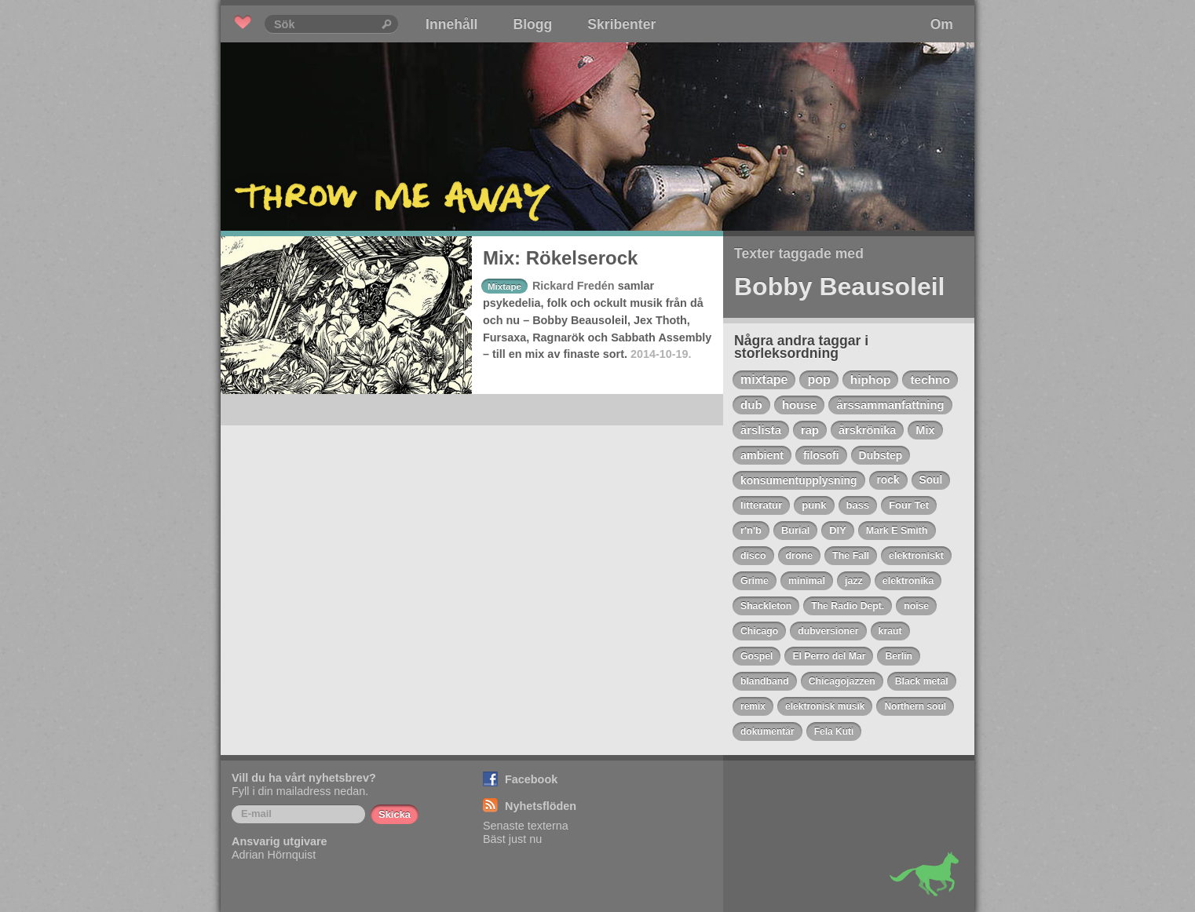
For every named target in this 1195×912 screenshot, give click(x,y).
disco (753, 555)
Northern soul (915, 706)
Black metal (921, 681)
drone (799, 555)
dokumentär (767, 731)
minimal (806, 580)
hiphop (870, 379)
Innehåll (451, 24)
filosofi (821, 455)
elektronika (908, 580)
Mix (924, 430)
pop (818, 379)
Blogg (532, 24)
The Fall (850, 555)
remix (753, 706)
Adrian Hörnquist (274, 854)
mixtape (764, 379)
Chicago (759, 631)
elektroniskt (916, 555)
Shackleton (765, 605)
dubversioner (828, 631)
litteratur (761, 505)
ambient (762, 455)
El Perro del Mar (828, 656)
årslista (760, 430)
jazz (854, 580)
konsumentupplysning (798, 480)
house (799, 404)
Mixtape (504, 286)
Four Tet (909, 505)
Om (941, 24)
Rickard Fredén (573, 285)
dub (751, 404)
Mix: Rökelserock (560, 257)
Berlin (898, 656)
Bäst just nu (512, 839)
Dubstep (881, 455)
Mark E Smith (897, 530)
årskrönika (867, 430)
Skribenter (621, 24)
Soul (931, 480)
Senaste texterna (525, 825)
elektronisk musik (824, 706)
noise (916, 605)
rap (810, 430)
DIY (837, 530)
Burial (795, 530)
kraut (890, 631)
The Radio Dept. (847, 605)
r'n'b (751, 530)
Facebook (531, 779)
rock (888, 480)
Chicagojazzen (842, 681)
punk (814, 505)
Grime (754, 580)
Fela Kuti (834, 731)
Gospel (756, 656)
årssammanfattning (890, 405)
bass (858, 505)
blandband (764, 681)
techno (929, 379)
